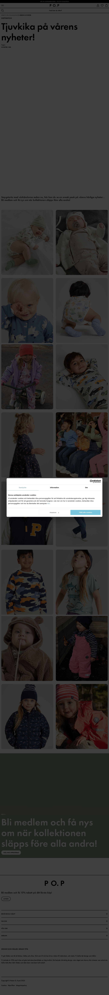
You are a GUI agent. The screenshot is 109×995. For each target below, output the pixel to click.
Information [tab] (54, 487)
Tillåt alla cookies (85, 512)
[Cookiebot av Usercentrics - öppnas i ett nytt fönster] (91, 481)
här (48, 503)
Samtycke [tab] (22, 487)
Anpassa (54, 512)
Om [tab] (86, 487)
